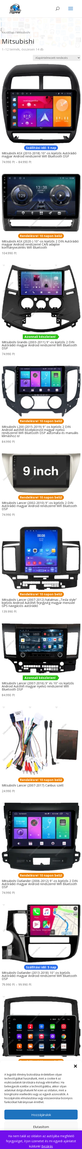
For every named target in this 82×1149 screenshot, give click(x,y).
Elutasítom (41, 1127)
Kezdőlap (8, 32)
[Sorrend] (56, 58)
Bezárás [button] (47, 1146)
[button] (75, 1066)
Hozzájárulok (41, 1114)
